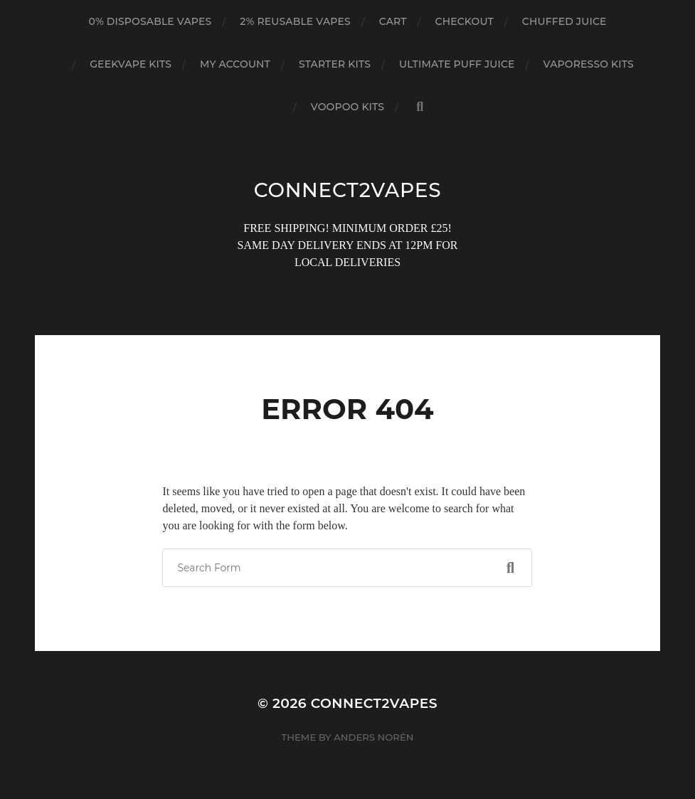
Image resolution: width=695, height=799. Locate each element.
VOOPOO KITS (347, 106)
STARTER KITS (335, 64)
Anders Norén (373, 737)
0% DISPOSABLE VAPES (149, 21)
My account (235, 64)
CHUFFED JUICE (564, 21)
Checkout (464, 21)
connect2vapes (347, 190)
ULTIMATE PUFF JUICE (457, 64)
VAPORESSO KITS (588, 64)
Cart (393, 21)
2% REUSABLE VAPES (295, 21)
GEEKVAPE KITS (130, 64)
